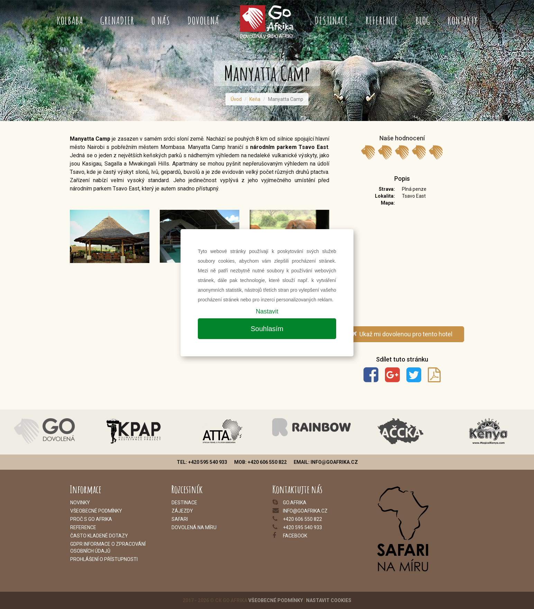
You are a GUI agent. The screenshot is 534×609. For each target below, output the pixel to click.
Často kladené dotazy (99, 535)
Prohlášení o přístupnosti (104, 559)
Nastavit (267, 311)
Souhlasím (267, 328)
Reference (382, 20)
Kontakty (463, 20)
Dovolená (203, 20)
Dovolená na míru (194, 527)
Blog (422, 20)
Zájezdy (182, 511)
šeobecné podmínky (97, 511)
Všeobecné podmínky (275, 600)
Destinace (331, 20)
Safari (180, 519)
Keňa (254, 99)
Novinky (80, 502)
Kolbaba (70, 20)
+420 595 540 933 (302, 527)
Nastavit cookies (328, 600)
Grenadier (117, 20)
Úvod (236, 99)
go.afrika (294, 502)
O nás (160, 20)
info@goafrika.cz (305, 511)
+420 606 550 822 (302, 519)
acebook (296, 535)
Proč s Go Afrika (91, 519)
